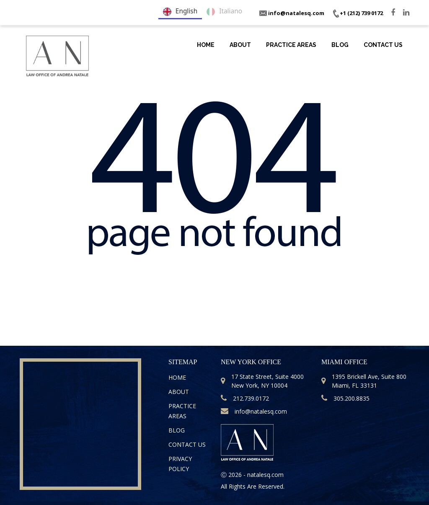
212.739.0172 (245, 398)
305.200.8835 (345, 398)
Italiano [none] (224, 12)
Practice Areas (291, 44)
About (240, 44)
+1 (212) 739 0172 (357, 13)
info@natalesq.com (291, 13)
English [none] (180, 12)
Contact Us (383, 44)
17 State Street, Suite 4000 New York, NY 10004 (262, 381)
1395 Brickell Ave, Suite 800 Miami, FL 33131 (363, 381)
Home (205, 44)
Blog (340, 44)
